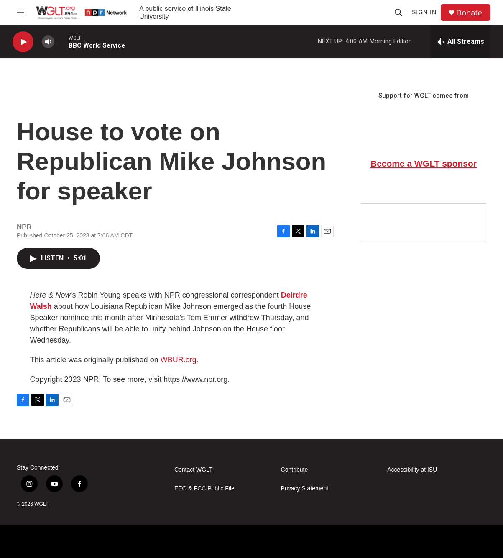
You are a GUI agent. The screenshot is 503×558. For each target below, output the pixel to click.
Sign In (424, 12)
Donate (469, 12)
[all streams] (460, 41)
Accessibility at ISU (412, 470)
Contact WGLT (193, 470)
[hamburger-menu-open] (20, 12)
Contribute (294, 470)
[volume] (48, 42)
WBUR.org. (180, 360)
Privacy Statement (305, 488)
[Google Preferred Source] (423, 223)
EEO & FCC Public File (204, 488)
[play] (23, 42)
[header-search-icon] (398, 12)
